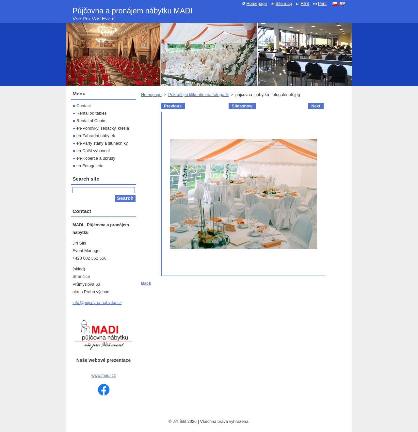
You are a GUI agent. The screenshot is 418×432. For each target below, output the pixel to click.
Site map (284, 3)
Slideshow (242, 106)
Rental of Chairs (91, 120)
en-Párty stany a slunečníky (102, 143)
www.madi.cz (103, 375)
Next (315, 106)
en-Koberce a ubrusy (95, 158)
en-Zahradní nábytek (95, 135)
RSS (305, 3)
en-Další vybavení (93, 150)
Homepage (151, 94)
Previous (173, 106)
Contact (83, 105)
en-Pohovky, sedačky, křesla (102, 128)
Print (322, 3)
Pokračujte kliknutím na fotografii (198, 94)
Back (146, 283)
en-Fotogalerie (90, 165)
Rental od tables (91, 113)
